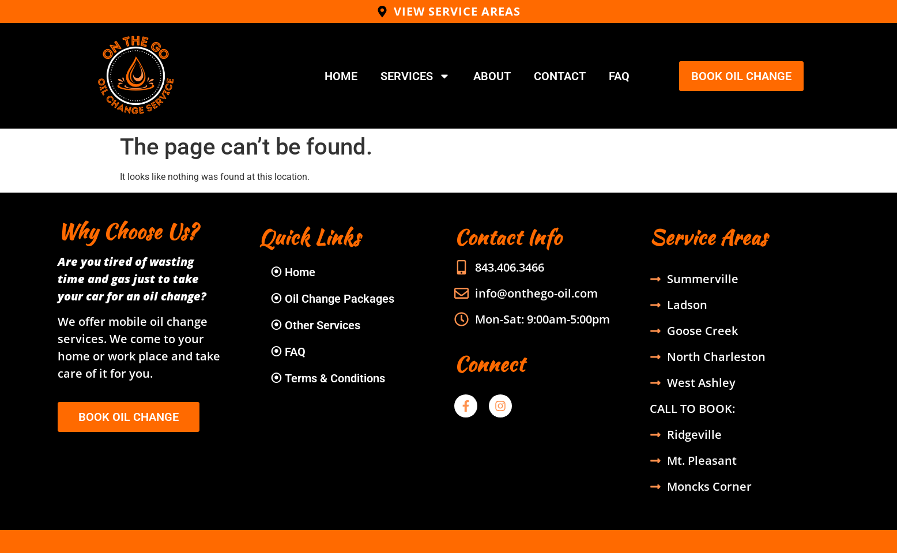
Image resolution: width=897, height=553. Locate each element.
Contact (560, 76)
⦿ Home (292, 272)
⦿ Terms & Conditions (327, 378)
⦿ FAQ (288, 352)
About (492, 76)
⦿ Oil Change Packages (332, 299)
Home (341, 76)
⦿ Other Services (315, 325)
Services (415, 76)
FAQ (619, 76)
